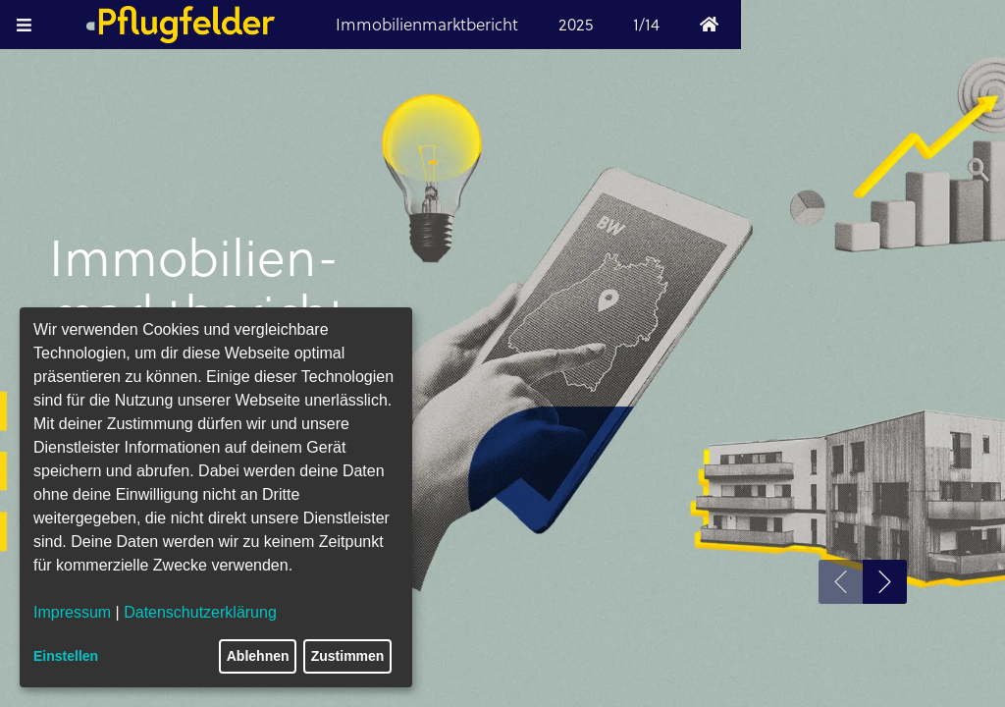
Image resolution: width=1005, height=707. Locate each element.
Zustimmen (348, 656)
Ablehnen (258, 656)
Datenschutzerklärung (200, 612)
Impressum (72, 612)
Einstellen (65, 656)
